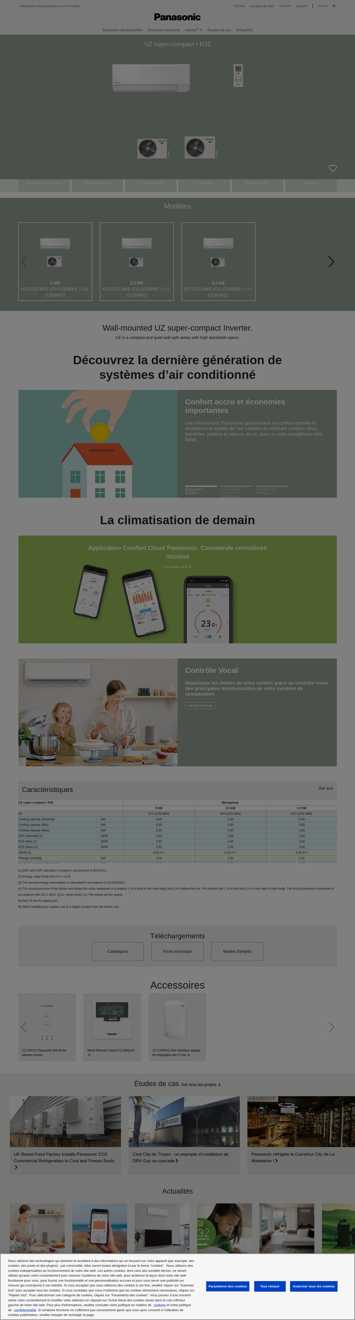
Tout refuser (269, 1286)
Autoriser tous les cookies (314, 1286)
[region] (177, 1286)
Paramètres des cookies (228, 1286)
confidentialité (25, 1310)
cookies (159, 1305)
